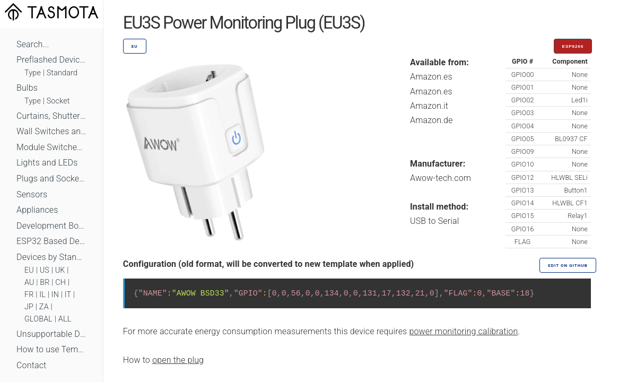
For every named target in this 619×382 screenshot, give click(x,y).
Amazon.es (431, 77)
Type (32, 72)
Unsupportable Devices (51, 334)
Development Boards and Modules (51, 226)
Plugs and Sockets (51, 178)
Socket (58, 101)
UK (60, 270)
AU (29, 282)
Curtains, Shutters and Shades (51, 116)
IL (42, 294)
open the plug (178, 360)
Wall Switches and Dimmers (51, 131)
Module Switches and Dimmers (51, 147)
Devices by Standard (51, 257)
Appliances (37, 210)
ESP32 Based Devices (51, 241)
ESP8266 (573, 46)
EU (29, 270)
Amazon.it (429, 106)
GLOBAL (38, 319)
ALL (65, 319)
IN (55, 294)
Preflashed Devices (51, 60)
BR (44, 282)
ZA (44, 306)
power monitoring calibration (463, 331)
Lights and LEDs (47, 163)
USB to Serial (434, 221)
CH (60, 282)
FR (29, 294)
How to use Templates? (51, 349)
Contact (31, 365)
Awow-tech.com (440, 178)
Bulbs (27, 88)
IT (68, 294)
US (44, 270)
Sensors (31, 194)
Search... (32, 44)
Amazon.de (431, 120)
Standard (62, 72)
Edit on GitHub (567, 265)
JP (28, 306)
